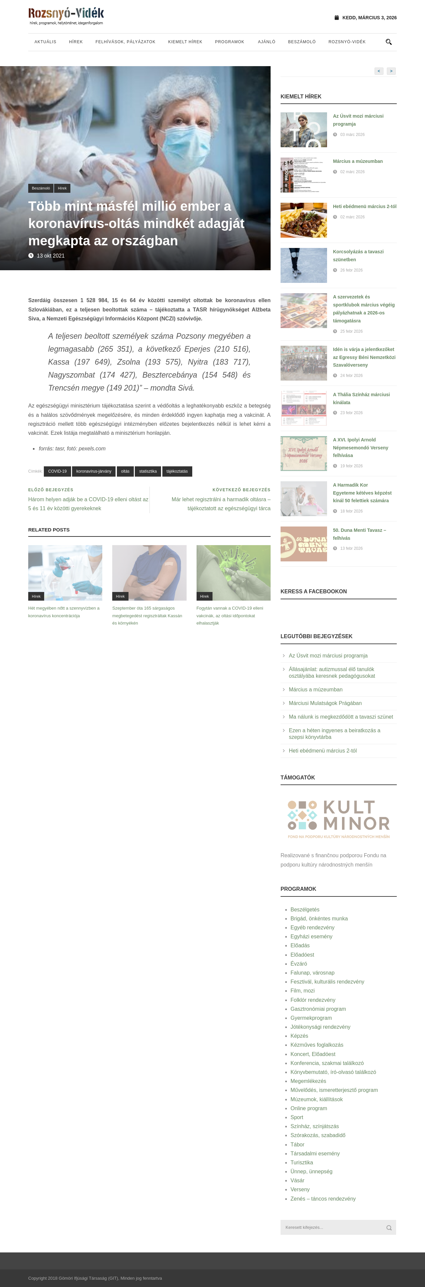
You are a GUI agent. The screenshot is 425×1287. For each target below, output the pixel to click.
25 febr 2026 (351, 331)
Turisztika (302, 1162)
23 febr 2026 (351, 412)
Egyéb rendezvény (313, 927)
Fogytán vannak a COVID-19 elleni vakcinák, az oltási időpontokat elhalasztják (230, 615)
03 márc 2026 (352, 134)
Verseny (300, 1189)
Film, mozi (303, 991)
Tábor (297, 1144)
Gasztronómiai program (318, 1009)
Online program (309, 1108)
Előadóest (302, 955)
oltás (125, 471)
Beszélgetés (305, 909)
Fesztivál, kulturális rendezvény (327, 982)
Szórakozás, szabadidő (318, 1135)
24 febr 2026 (351, 375)
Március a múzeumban (358, 161)
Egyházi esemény (311, 936)
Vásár (297, 1180)
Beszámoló (302, 42)
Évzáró (299, 964)
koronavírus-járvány (93, 471)
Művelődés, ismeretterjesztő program (334, 1090)
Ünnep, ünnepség (311, 1171)
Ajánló (267, 42)
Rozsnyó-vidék (347, 42)
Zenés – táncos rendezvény (323, 1199)
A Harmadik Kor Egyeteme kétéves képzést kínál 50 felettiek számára (362, 493)
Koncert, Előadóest (313, 1054)
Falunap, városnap (313, 973)
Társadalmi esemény (315, 1153)
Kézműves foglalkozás (317, 1045)
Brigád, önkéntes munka (319, 918)
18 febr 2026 (351, 511)
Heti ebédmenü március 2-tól (364, 206)
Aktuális (45, 42)
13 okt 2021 (51, 256)
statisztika (148, 471)
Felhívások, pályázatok (126, 42)
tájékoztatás (177, 471)
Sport (297, 1117)
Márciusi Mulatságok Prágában (325, 703)
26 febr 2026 (351, 270)
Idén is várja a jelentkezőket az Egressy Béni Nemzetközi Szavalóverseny (364, 357)
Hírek (76, 42)
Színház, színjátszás (315, 1126)
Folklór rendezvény (313, 1000)
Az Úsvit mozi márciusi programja (328, 655)
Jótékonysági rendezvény (321, 1027)
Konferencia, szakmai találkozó (327, 1063)
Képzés (299, 1036)
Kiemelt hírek (185, 42)
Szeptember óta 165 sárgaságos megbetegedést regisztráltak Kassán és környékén (147, 615)
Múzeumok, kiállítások (317, 1099)
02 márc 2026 (352, 172)
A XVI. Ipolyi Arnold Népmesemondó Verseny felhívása (360, 447)
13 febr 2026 (351, 548)
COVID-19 (57, 471)
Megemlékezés (308, 1081)
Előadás (300, 945)
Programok (229, 42)
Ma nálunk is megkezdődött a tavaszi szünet (341, 717)
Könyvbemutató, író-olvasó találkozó (333, 1072)
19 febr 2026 (351, 466)
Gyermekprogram (311, 1018)
